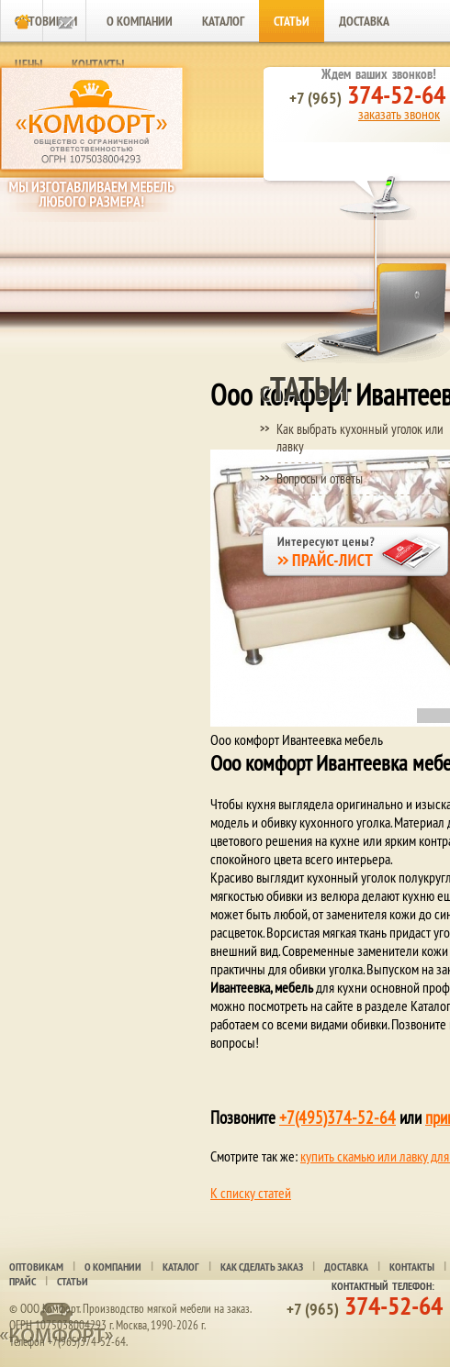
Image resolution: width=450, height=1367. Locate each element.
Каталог (223, 21)
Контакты (411, 1267)
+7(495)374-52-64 (337, 1117)
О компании (140, 21)
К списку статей (250, 1193)
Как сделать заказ (261, 1267)
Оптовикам (36, 1267)
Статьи (291, 21)
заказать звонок (399, 114)
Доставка (364, 21)
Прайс (22, 1281)
